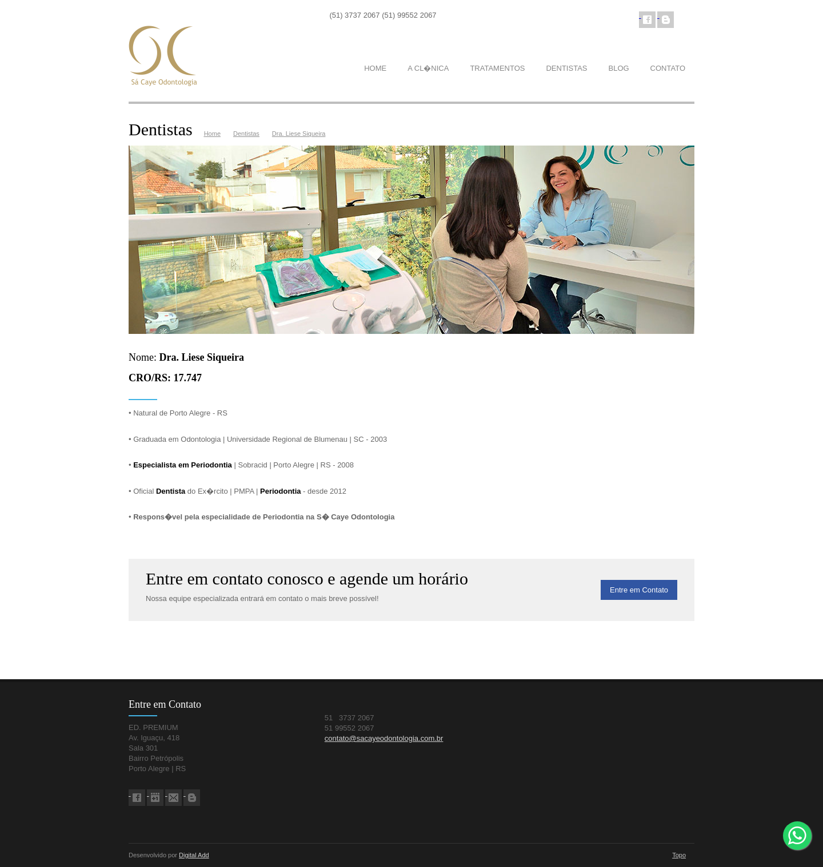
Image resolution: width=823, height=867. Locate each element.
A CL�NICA (428, 68)
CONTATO (667, 68)
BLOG (618, 68)
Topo (679, 855)
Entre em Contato (639, 590)
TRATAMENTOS (497, 68)
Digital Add (194, 855)
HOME (375, 68)
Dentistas (246, 133)
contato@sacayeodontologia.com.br (384, 738)
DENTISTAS (566, 68)
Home (212, 133)
